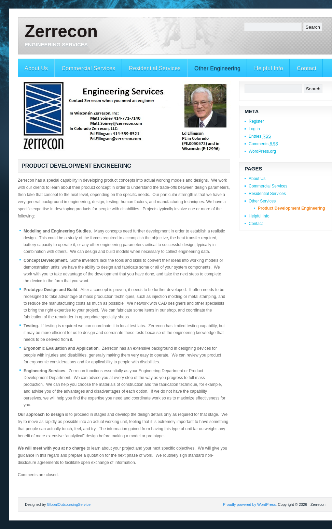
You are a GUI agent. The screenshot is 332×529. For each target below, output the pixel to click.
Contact (306, 68)
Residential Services (155, 68)
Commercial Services (88, 68)
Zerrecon (61, 31)
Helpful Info (268, 68)
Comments (263, 143)
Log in (254, 128)
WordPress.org (262, 151)
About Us (36, 68)
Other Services (262, 201)
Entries (260, 136)
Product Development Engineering (291, 208)
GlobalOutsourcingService (69, 504)
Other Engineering (217, 68)
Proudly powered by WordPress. (250, 504)
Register (256, 121)
